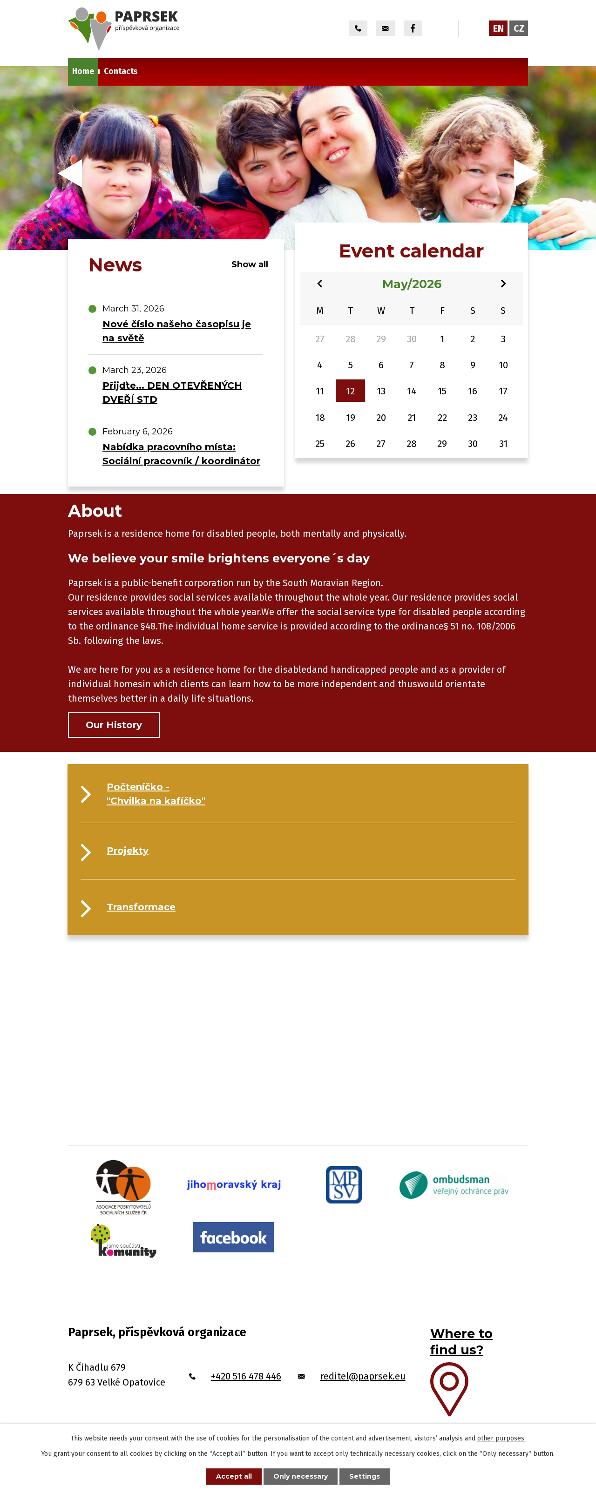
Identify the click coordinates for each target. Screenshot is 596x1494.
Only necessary (300, 1476)
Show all (249, 264)
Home (83, 71)
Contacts (120, 71)
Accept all (234, 1476)
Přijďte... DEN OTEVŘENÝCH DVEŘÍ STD (172, 392)
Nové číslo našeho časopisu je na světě (176, 331)
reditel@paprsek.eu (363, 1376)
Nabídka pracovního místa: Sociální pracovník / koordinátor (181, 453)
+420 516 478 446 (246, 1376)
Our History (114, 724)
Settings (364, 1476)
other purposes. (501, 1438)
